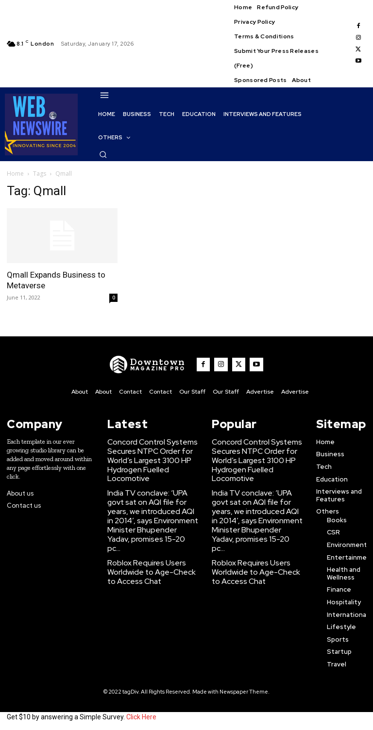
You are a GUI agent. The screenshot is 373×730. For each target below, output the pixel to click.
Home (15, 173)
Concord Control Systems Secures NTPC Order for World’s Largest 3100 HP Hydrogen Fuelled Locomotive (152, 451)
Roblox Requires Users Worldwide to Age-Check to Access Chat (149, 536)
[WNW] (153, 364)
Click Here (141, 714)
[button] (103, 154)
